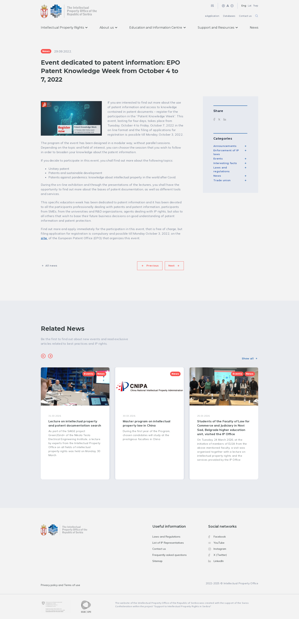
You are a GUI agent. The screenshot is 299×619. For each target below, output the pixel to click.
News (254, 27)
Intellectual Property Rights (64, 27)
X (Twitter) (217, 555)
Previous (152, 265)
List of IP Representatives (168, 542)
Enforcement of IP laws (226, 152)
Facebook (217, 536)
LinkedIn (216, 561)
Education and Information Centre (157, 27)
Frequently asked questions (169, 555)
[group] (75, 423)
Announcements (224, 145)
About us (108, 27)
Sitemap (157, 561)
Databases (229, 15)
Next (171, 265)
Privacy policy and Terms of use (60, 585)
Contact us (245, 15)
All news (51, 265)
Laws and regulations (221, 169)
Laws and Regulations (166, 536)
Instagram (217, 549)
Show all (248, 358)
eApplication (212, 15)
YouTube (216, 542)
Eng (243, 5)
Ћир (255, 5)
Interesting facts (225, 163)
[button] (43, 356)
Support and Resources (218, 27)
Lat (250, 5)
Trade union (222, 180)
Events (218, 158)
